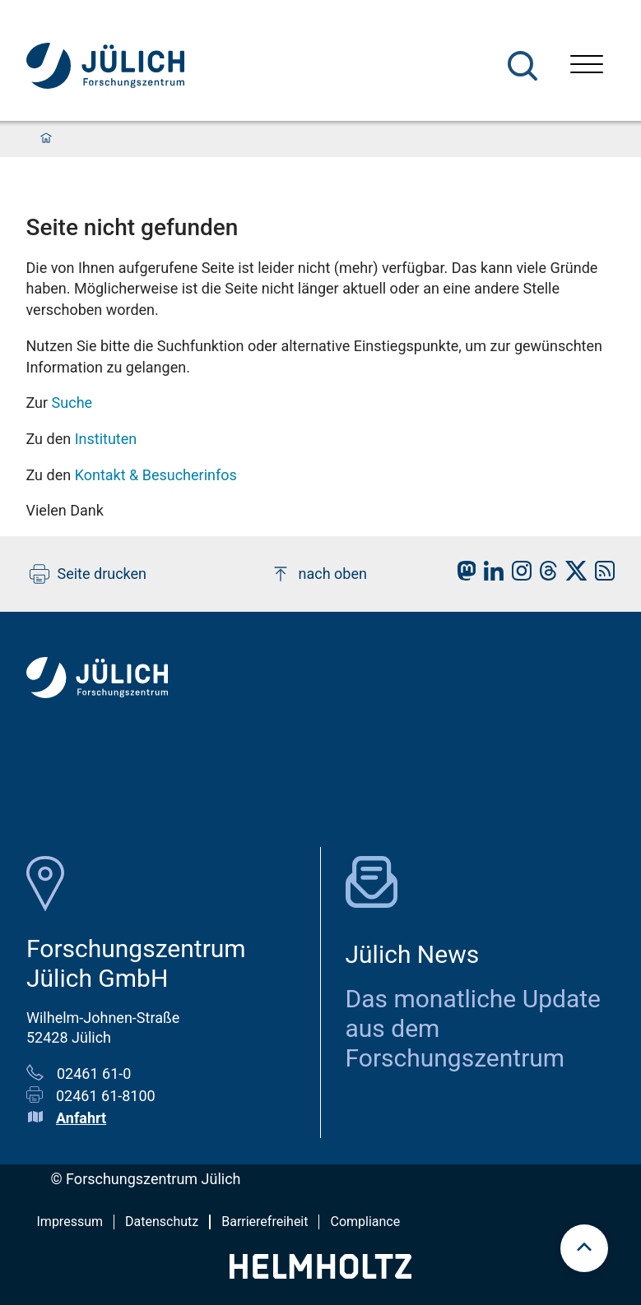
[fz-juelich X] (572, 575)
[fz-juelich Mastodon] (462, 575)
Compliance (365, 1221)
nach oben (319, 574)
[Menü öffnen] (586, 66)
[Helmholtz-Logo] (320, 1273)
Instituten (106, 438)
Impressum (70, 1221)
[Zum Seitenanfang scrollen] (584, 1248)
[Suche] (522, 66)
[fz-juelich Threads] (544, 575)
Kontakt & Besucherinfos (156, 475)
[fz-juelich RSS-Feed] (601, 575)
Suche (72, 402)
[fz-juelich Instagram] (518, 575)
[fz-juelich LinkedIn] (490, 575)
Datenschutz (161, 1221)
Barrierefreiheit (264, 1221)
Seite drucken (88, 574)
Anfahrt (81, 1118)
